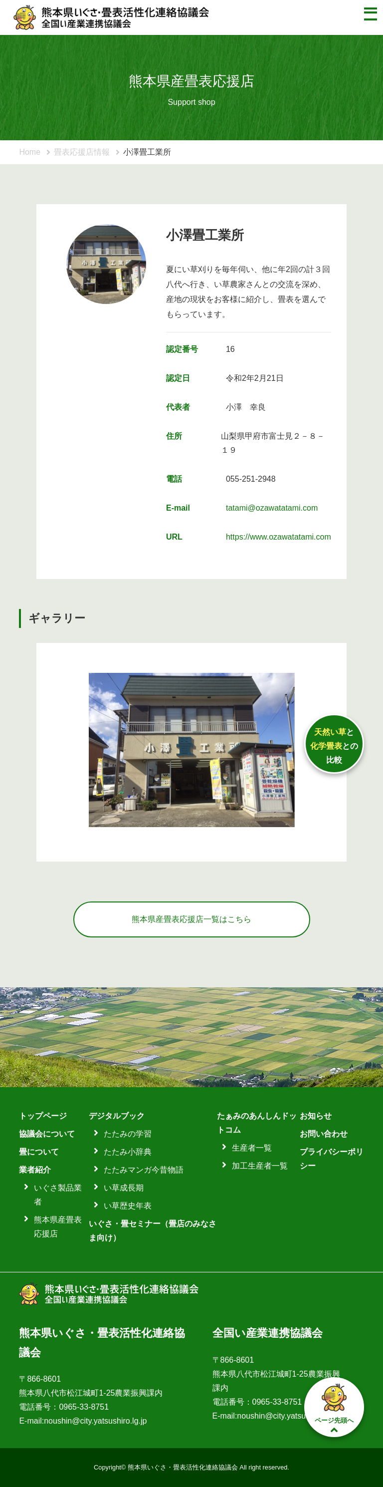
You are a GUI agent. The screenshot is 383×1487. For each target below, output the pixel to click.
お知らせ (316, 1116)
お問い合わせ (324, 1134)
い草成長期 (124, 1188)
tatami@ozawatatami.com (272, 508)
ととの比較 (334, 746)
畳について (39, 1152)
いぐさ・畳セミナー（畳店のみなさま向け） (152, 1230)
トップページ (43, 1116)
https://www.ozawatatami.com (278, 537)
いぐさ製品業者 (58, 1195)
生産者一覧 (252, 1148)
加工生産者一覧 (260, 1166)
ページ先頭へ (334, 1408)
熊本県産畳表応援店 (58, 1226)
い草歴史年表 (128, 1205)
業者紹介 (35, 1170)
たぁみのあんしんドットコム (257, 1123)
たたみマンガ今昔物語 (144, 1170)
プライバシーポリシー (332, 1159)
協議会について (47, 1134)
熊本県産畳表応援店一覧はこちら (191, 919)
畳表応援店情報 (82, 152)
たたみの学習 (128, 1134)
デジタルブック (117, 1116)
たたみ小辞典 (128, 1152)
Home (29, 152)
